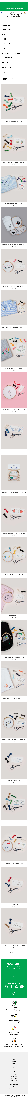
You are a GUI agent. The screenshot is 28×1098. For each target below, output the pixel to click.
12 (16, 953)
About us (14, 1060)
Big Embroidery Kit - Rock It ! (14, 368)
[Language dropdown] (2, 13)
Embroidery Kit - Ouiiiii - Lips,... (14, 863)
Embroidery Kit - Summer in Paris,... (14, 286)
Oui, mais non (14, 904)
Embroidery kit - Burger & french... (14, 162)
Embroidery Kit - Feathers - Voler (14, 657)
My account (14, 1076)
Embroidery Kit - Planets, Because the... (14, 739)
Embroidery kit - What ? (14, 616)
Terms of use (14, 1080)
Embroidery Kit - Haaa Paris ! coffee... (14, 327)
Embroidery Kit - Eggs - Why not (14, 575)
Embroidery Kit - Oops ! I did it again (14, 946)
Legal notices (14, 1078)
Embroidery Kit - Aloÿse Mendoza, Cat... (14, 245)
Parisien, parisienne (14, 781)
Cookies (14, 1066)
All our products (14, 1074)
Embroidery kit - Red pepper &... (14, 204)
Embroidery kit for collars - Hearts (14, 533)
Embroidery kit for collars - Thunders (14, 492)
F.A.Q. (14, 1064)
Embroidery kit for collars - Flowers (14, 451)
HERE (21, 8)
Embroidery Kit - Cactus (14, 121)
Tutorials (14, 1062)
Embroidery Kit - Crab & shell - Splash (14, 698)
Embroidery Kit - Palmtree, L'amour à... (14, 822)
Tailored (14, 1087)
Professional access (14, 1089)
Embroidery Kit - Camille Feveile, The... (14, 410)
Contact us (14, 1068)
